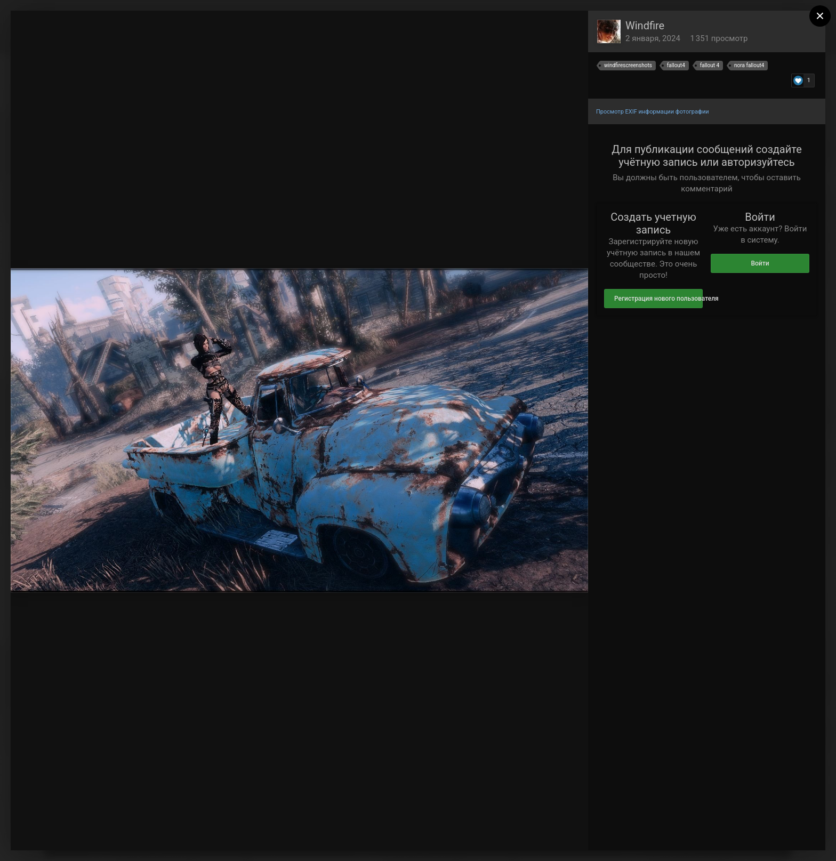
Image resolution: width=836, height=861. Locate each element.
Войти (760, 263)
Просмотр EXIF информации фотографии (652, 111)
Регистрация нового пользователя (658, 298)
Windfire (644, 25)
